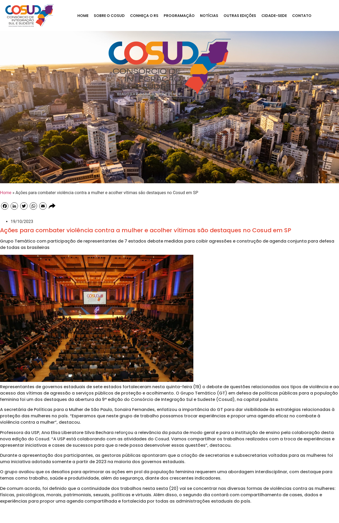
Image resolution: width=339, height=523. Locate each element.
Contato (301, 15)
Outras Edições (240, 15)
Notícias (209, 15)
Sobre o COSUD (109, 15)
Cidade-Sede (274, 15)
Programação (179, 15)
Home (82, 15)
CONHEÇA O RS (144, 15)
